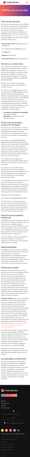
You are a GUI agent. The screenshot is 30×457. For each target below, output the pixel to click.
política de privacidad (17, 423)
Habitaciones (5, 403)
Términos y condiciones (7, 444)
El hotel (3, 401)
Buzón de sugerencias (7, 447)
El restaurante (5, 408)
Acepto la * (15, 423)
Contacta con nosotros (9, 395)
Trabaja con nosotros (6, 449)
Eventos (3, 405)
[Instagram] (3, 430)
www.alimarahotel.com (19, 35)
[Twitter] (11, 430)
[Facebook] (15, 430)
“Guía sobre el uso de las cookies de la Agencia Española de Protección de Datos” (14, 325)
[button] (19, 430)
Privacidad (4, 442)
